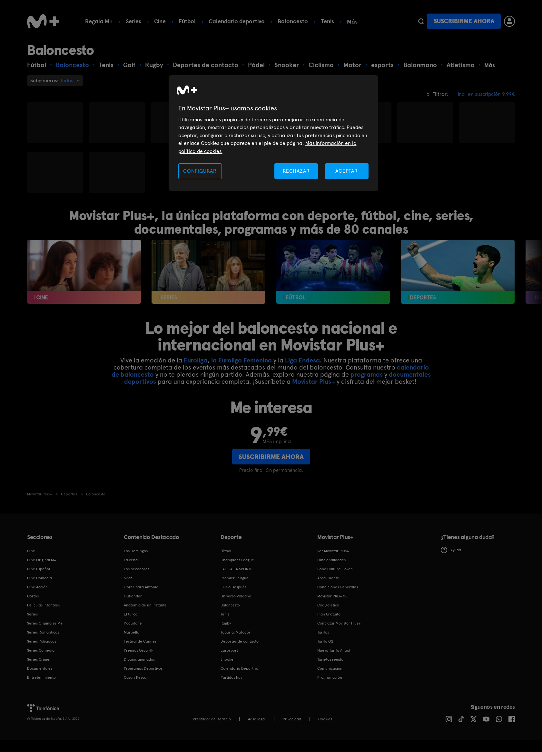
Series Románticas (43, 632)
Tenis (327, 21)
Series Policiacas (41, 641)
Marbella (131, 632)
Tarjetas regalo (330, 659)
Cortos (33, 596)
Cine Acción (37, 587)
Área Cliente (328, 578)
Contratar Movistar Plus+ (338, 623)
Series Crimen (39, 659)
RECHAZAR (296, 171)
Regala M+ (99, 21)
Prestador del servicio (212, 719)
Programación (329, 677)
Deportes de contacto (240, 641)
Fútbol (187, 21)
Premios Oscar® (138, 650)
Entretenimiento (41, 677)
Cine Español (38, 569)
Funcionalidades (331, 560)
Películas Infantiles (43, 605)
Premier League (235, 578)
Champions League (237, 560)
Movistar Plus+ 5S (332, 596)
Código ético (328, 605)
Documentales (39, 668)
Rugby (226, 623)
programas (366, 374)
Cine (160, 21)
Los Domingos (136, 551)
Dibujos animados (139, 659)
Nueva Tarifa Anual (333, 650)
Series (133, 21)
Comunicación (329, 668)
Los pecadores (136, 569)
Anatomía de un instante (145, 605)
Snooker (228, 659)
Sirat (128, 578)
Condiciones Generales (337, 587)
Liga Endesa (302, 360)
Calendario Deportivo (239, 668)
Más (352, 21)
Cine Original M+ (41, 560)
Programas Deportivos (143, 668)
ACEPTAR (346, 171)
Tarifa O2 (325, 641)
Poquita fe (133, 623)
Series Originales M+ (45, 623)
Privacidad (292, 719)
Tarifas (323, 632)
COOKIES (325, 719)
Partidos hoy (231, 677)
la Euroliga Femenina (241, 360)
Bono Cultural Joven (335, 569)
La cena (131, 560)
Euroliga (195, 360)
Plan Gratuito (328, 614)
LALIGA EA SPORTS (236, 569)
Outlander (133, 596)
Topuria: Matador (236, 632)
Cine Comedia (39, 578)
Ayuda (451, 550)
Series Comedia (40, 650)
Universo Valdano (236, 596)
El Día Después (233, 587)
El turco (130, 614)
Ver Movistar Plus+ (333, 551)
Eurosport (229, 650)
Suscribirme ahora (464, 21)
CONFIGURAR (200, 171)
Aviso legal (257, 719)
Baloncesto (293, 21)
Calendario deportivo (237, 21)
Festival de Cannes (140, 641)
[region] (273, 133)
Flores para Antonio (141, 587)
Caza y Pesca (135, 677)
